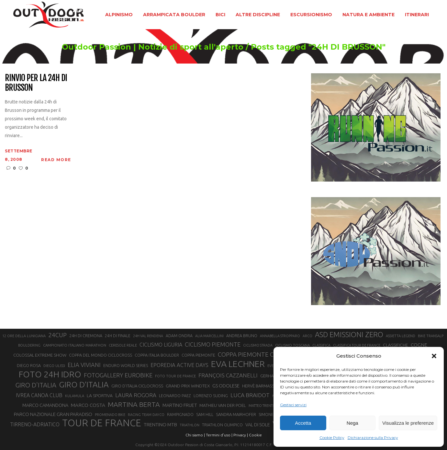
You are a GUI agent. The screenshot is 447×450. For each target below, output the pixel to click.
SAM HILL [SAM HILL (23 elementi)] (204, 414)
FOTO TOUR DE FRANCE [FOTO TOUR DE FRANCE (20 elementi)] (175, 376)
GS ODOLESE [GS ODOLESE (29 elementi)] (226, 385)
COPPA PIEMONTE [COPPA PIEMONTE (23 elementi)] (198, 355)
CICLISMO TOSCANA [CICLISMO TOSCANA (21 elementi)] (292, 345)
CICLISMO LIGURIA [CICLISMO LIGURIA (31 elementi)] (161, 345)
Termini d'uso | (219, 435)
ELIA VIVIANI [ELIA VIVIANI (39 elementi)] (84, 364)
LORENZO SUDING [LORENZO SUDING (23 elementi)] (211, 395)
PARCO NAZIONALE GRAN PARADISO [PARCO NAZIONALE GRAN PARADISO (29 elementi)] (53, 414)
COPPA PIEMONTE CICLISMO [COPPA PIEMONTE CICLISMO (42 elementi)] (257, 354)
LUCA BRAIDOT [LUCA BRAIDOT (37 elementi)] (250, 395)
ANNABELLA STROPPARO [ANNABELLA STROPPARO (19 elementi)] (280, 336)
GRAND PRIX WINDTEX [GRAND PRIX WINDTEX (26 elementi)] (188, 385)
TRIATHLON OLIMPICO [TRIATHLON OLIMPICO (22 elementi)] (222, 425)
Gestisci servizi (293, 404)
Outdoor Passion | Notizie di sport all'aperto (152, 47)
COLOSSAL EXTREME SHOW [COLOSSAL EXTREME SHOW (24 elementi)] (39, 355)
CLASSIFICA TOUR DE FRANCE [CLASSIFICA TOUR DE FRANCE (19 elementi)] (356, 345)
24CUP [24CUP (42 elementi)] (57, 334)
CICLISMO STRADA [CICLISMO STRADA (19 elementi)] (258, 345)
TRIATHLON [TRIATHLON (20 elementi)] (189, 425)
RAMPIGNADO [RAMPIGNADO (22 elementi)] (180, 414)
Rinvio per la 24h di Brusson (36, 83)
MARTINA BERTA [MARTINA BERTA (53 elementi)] (134, 404)
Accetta (303, 423)
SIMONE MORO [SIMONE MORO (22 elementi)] (273, 414)
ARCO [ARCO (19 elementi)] (307, 336)
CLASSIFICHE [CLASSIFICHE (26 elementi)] (395, 345)
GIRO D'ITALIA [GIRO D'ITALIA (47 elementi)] (35, 385)
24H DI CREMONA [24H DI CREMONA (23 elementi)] (85, 335)
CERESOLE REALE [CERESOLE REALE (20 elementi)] (123, 345)
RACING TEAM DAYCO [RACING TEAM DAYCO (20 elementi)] (146, 415)
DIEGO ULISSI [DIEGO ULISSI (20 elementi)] (54, 366)
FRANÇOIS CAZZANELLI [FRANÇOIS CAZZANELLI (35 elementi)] (228, 375)
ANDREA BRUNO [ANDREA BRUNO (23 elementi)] (241, 335)
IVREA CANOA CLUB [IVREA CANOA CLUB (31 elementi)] (39, 395)
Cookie (255, 435)
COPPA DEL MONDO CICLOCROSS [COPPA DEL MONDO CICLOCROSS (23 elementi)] (100, 355)
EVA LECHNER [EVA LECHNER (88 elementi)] (238, 364)
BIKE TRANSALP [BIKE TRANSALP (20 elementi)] (430, 336)
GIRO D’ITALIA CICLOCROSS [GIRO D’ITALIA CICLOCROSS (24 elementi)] (137, 386)
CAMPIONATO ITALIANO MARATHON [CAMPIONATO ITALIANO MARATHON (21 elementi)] (74, 345)
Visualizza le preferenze (408, 423)
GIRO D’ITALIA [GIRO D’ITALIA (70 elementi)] (84, 384)
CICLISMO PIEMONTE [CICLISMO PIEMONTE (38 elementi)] (212, 344)
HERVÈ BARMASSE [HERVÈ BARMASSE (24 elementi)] (259, 386)
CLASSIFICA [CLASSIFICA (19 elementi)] (321, 345)
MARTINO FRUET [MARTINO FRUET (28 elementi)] (179, 405)
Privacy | (240, 435)
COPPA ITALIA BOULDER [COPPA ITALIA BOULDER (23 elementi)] (157, 355)
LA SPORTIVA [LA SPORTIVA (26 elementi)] (100, 395)
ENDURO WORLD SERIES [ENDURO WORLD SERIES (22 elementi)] (125, 365)
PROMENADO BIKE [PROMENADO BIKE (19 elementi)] (110, 415)
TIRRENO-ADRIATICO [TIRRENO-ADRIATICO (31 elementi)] (35, 424)
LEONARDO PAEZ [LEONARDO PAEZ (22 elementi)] (175, 396)
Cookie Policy (331, 437)
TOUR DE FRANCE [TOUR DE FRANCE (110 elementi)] (101, 423)
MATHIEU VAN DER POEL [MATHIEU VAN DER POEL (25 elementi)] (222, 405)
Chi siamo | (195, 435)
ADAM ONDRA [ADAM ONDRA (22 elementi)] (179, 336)
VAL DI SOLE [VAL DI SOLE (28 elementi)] (257, 424)
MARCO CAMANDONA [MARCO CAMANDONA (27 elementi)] (45, 405)
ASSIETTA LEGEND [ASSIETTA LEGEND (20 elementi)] (400, 336)
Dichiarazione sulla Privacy (373, 437)
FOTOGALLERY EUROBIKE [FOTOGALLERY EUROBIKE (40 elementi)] (118, 375)
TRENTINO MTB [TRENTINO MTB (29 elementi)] (160, 424)
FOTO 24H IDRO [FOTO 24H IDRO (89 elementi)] (50, 374)
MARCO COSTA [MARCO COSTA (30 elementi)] (88, 405)
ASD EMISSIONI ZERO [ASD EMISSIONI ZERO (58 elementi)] (349, 334)
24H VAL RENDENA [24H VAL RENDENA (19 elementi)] (148, 336)
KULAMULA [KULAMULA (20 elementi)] (74, 396)
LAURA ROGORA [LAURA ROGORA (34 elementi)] (135, 395)
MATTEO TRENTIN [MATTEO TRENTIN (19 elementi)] (262, 406)
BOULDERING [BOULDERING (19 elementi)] (29, 345)
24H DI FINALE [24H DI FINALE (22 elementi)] (117, 336)
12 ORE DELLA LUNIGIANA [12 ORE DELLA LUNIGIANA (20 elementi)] (24, 336)
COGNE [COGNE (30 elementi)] (419, 345)
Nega (352, 423)
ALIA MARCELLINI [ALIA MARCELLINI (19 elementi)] (209, 336)
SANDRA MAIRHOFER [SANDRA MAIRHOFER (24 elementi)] (236, 414)
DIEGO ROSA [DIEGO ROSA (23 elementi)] (29, 365)
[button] (434, 356)
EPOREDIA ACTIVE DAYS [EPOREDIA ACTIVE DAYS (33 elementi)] (179, 365)
